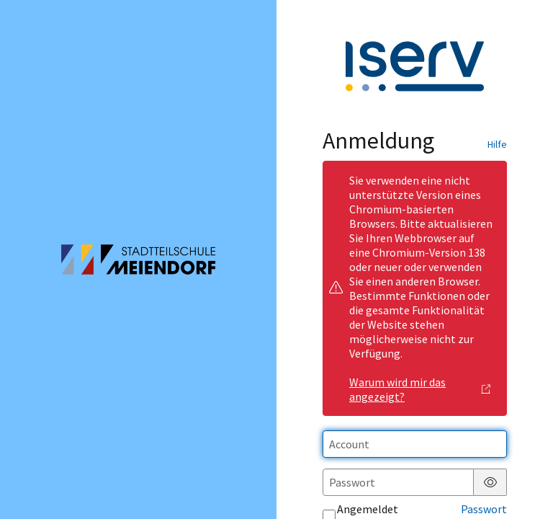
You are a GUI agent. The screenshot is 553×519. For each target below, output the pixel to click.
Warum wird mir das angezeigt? (419, 389)
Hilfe (497, 144)
